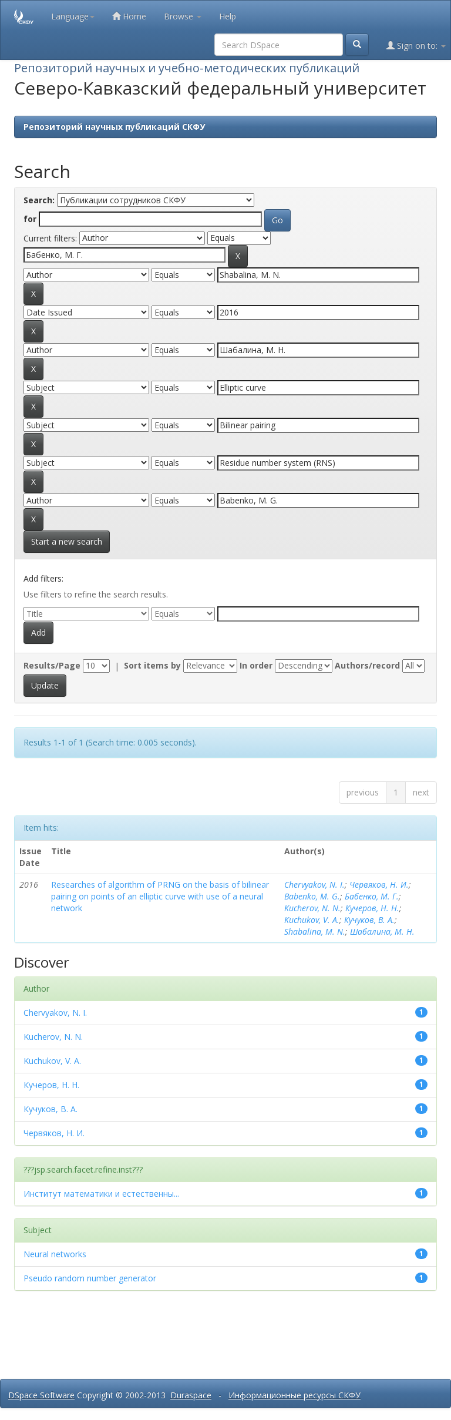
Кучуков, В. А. (369, 919)
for (29, 218)
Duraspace (190, 1395)
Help (227, 16)
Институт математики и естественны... (101, 1193)
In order (256, 665)
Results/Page (51, 665)
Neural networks (54, 1254)
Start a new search (66, 541)
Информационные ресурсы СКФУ (294, 1395)
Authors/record (367, 665)
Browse (182, 16)
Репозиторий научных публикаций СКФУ (114, 126)
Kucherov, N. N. (312, 908)
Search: (39, 200)
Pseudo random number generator (89, 1278)
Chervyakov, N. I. (314, 884)
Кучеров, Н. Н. (372, 908)
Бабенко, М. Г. (372, 896)
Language (73, 16)
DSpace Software (41, 1395)
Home (129, 16)
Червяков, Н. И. (379, 884)
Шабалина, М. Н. (382, 931)
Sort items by (152, 665)
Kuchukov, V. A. (311, 919)
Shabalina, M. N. (314, 931)
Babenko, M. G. (312, 896)
